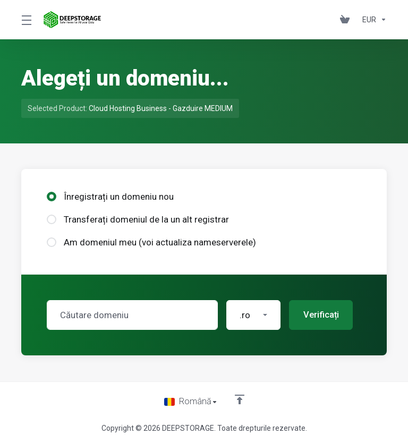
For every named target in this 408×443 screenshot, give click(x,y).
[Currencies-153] (372, 19)
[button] (253, 315)
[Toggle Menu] (26, 20)
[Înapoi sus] (239, 399)
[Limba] (190, 401)
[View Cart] (347, 19)
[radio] (51, 196)
